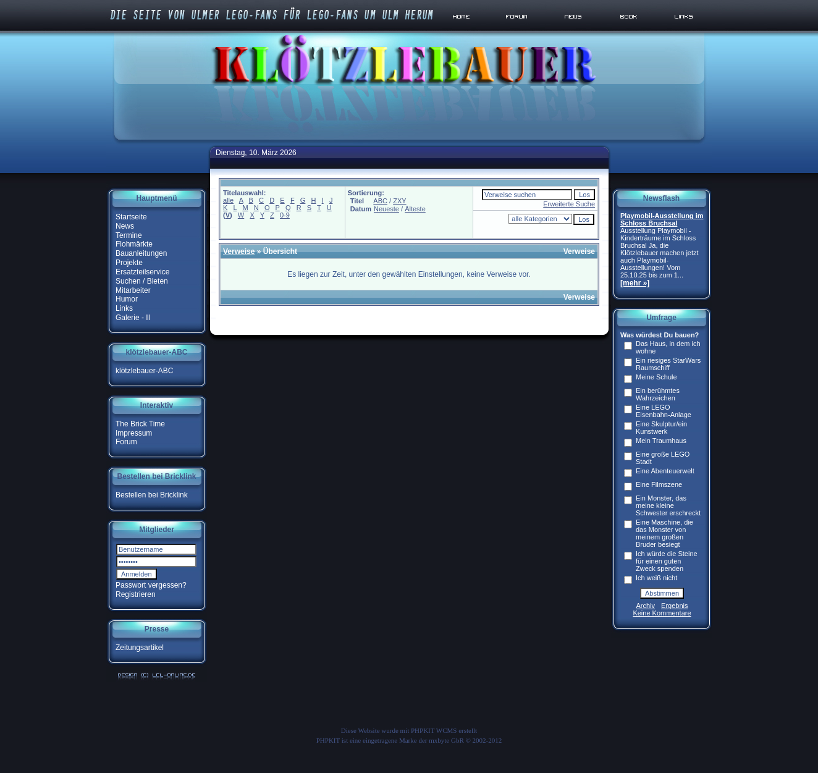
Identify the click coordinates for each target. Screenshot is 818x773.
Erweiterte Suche (569, 204)
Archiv (646, 605)
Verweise (239, 251)
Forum (126, 441)
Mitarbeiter (133, 289)
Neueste (386, 209)
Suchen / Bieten (142, 281)
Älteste (415, 209)
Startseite (131, 217)
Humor (127, 299)
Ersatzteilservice (142, 272)
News (125, 226)
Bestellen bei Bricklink (152, 495)
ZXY (399, 201)
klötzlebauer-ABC (144, 370)
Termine (129, 234)
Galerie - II (133, 317)
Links (124, 308)
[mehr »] (634, 283)
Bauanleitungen (141, 253)
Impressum (134, 432)
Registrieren (136, 594)
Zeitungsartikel (140, 647)
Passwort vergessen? (151, 585)
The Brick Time (140, 424)
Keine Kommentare (662, 613)
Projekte (129, 262)
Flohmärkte (134, 244)
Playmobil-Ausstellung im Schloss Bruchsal (661, 219)
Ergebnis (674, 605)
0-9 (285, 215)
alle (228, 200)
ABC (380, 201)
